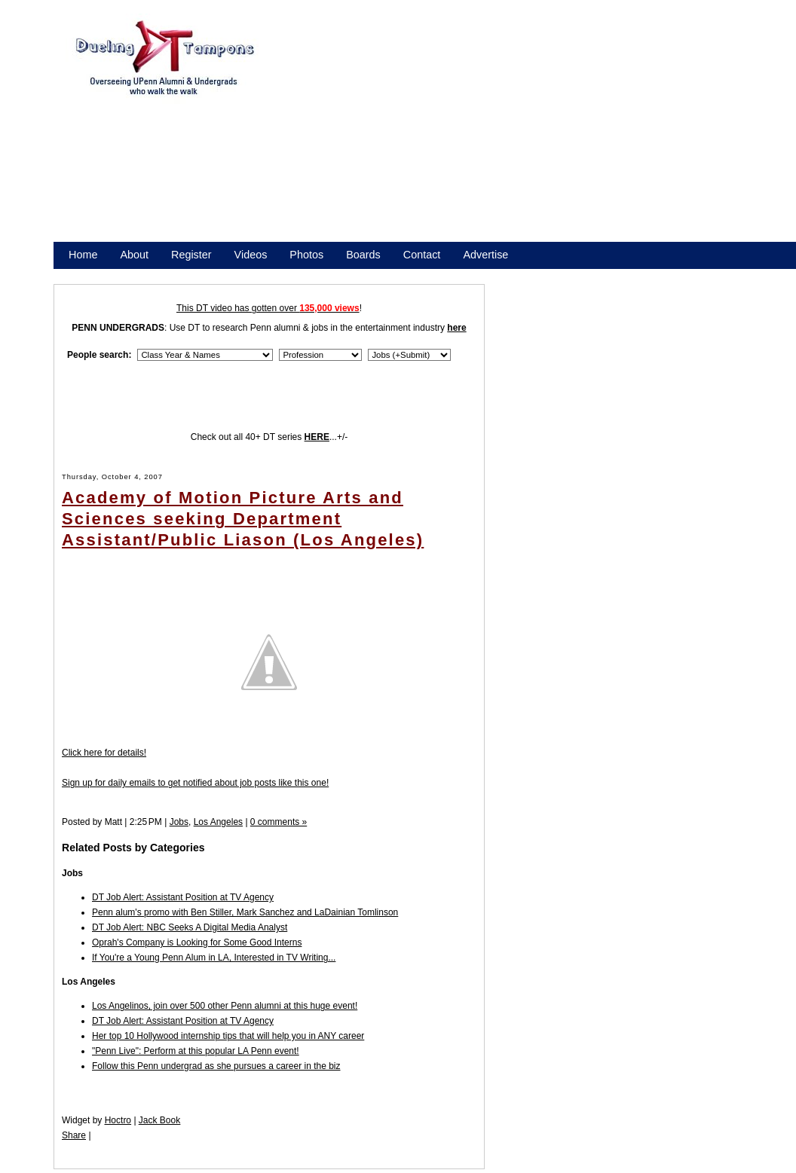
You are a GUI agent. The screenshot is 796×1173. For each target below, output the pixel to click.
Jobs (179, 822)
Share (74, 1135)
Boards (363, 255)
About (134, 255)
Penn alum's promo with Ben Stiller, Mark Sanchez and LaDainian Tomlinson (245, 912)
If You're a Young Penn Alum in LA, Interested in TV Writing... (213, 957)
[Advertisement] (444, 134)
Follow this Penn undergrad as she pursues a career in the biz (216, 1066)
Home (83, 255)
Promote (137, 274)
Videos (251, 255)
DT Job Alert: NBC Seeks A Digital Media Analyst (189, 927)
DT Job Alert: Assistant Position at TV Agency (183, 897)
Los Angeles (218, 822)
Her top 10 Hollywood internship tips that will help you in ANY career (228, 1036)
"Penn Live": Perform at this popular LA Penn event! (195, 1051)
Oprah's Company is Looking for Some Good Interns (197, 942)
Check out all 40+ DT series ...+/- (269, 437)
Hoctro (118, 1120)
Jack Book (159, 1120)
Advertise (485, 255)
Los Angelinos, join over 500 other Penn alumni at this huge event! (224, 1005)
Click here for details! (104, 752)
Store (81, 274)
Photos (306, 255)
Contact (422, 255)
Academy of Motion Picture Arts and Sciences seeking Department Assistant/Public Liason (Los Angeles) (243, 518)
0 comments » (278, 822)
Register (191, 255)
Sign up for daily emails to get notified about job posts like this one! (195, 782)
